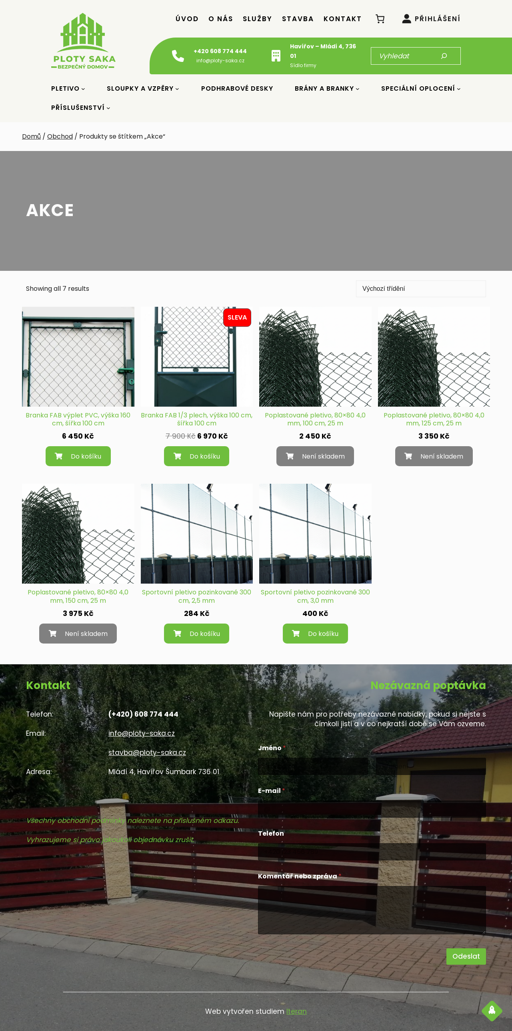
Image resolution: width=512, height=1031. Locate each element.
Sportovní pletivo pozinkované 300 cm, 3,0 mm (315, 596)
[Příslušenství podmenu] (108, 108)
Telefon (271, 833)
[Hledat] (444, 56)
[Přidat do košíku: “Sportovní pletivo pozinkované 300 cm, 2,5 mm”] (196, 634)
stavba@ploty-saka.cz (147, 752)
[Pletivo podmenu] (83, 89)
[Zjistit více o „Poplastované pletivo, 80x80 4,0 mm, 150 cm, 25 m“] (78, 634)
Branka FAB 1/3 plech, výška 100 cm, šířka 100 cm (196, 419)
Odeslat (466, 956)
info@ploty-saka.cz (141, 733)
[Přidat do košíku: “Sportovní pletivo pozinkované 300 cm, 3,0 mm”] (315, 634)
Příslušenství (78, 107)
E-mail (271, 791)
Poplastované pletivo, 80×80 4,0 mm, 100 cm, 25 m (315, 419)
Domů (31, 136)
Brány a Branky (324, 88)
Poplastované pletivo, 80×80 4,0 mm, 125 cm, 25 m (434, 419)
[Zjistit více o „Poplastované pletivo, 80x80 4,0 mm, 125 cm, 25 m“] (434, 456)
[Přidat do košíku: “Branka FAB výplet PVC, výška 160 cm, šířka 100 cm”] (78, 456)
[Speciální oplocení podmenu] (459, 89)
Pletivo (65, 88)
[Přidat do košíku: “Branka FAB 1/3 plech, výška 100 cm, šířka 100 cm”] (196, 456)
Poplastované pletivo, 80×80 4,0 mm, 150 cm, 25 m (78, 596)
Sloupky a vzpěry (140, 88)
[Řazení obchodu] (421, 288)
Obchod (60, 136)
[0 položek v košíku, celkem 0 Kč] (380, 18)
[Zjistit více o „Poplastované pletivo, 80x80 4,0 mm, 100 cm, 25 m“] (315, 456)
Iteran (296, 1011)
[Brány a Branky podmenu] (358, 89)
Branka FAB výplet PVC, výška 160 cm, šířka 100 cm (78, 419)
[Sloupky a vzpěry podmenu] (177, 89)
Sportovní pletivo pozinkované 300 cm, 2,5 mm (196, 596)
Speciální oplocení (418, 88)
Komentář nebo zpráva (300, 876)
